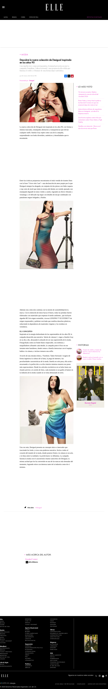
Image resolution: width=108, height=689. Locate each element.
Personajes (4, 653)
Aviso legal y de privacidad (64, 684)
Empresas (28, 646)
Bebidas (2, 650)
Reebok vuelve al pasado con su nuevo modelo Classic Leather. (93, 358)
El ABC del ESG (55, 665)
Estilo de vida (33, 17)
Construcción (55, 631)
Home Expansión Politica (34, 647)
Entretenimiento (6, 666)
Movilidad (53, 660)
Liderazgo (53, 646)
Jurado (2, 659)
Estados (53, 622)
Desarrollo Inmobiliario (59, 633)
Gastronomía (5, 648)
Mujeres (28, 658)
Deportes (28, 619)
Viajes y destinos (6, 651)
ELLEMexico (96, 676)
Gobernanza (54, 658)
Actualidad (54, 644)
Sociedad (53, 626)
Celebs (23, 17)
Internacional (30, 651)
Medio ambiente (55, 655)
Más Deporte (29, 637)
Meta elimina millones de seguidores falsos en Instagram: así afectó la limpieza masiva (90, 111)
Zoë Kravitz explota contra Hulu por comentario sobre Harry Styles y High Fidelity (90, 120)
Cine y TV (28, 621)
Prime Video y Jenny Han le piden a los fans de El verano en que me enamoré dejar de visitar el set (89, 103)
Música (27, 622)
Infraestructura (56, 635)
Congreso (54, 619)
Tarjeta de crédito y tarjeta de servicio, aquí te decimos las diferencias (92, 351)
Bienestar (3, 655)
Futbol (27, 629)
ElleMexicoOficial (107, 675)
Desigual (39, 508)
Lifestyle (28, 638)
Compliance (81, 684)
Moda (6, 17)
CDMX (52, 621)
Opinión (53, 624)
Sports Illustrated (31, 628)
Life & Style (4, 662)
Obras (27, 655)
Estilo (2, 664)
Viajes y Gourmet (6, 641)
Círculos (3, 635)
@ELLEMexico (33, 562)
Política (28, 664)
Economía (28, 649)
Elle (1, 619)
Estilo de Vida (5, 657)
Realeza (2, 633)
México (27, 667)
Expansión (29, 644)
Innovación (54, 664)
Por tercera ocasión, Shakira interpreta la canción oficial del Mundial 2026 (88, 94)
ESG (26, 656)
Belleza (14, 17)
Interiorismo (55, 638)
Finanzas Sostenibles (57, 662)
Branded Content (31, 559)
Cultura (3, 642)
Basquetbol (29, 635)
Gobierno (28, 665)
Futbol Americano (31, 633)
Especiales (53, 649)
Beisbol (27, 631)
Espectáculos (5, 632)
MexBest (3, 646)
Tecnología (29, 653)
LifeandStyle (29, 660)
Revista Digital (90, 403)
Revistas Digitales (94, 17)
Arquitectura (55, 637)
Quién (2, 630)
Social (52, 656)
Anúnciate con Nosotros (97, 684)
